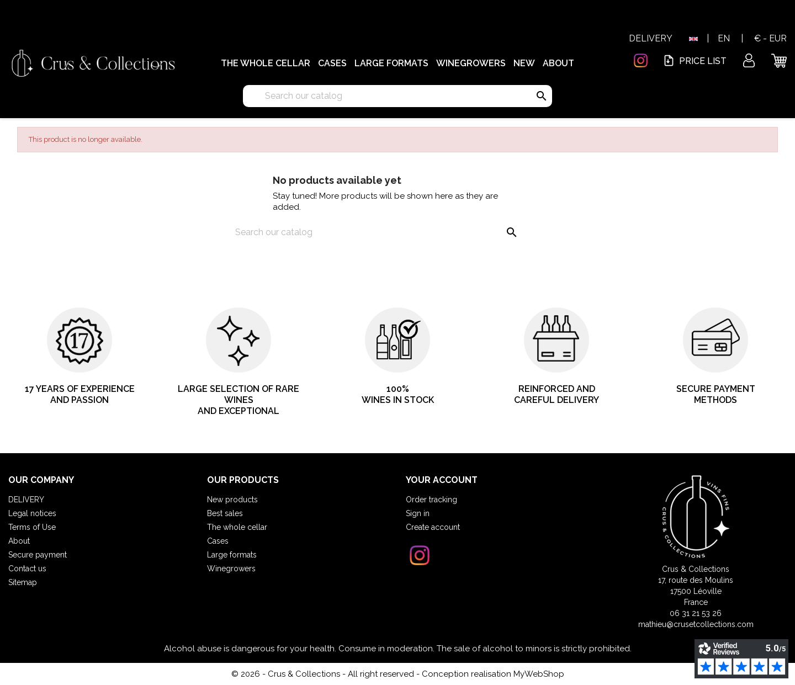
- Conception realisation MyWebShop (490, 674)
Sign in (418, 513)
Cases (332, 63)
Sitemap (22, 582)
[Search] (397, 96)
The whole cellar (265, 63)
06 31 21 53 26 (696, 613)
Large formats (391, 63)
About (558, 63)
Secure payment (37, 554)
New (524, 63)
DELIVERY (650, 38)
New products (232, 499)
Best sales (225, 513)
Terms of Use (32, 527)
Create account (433, 527)
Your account (442, 480)
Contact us (27, 568)
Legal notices (32, 513)
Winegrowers (471, 63)
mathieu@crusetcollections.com (696, 624)
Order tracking (431, 499)
